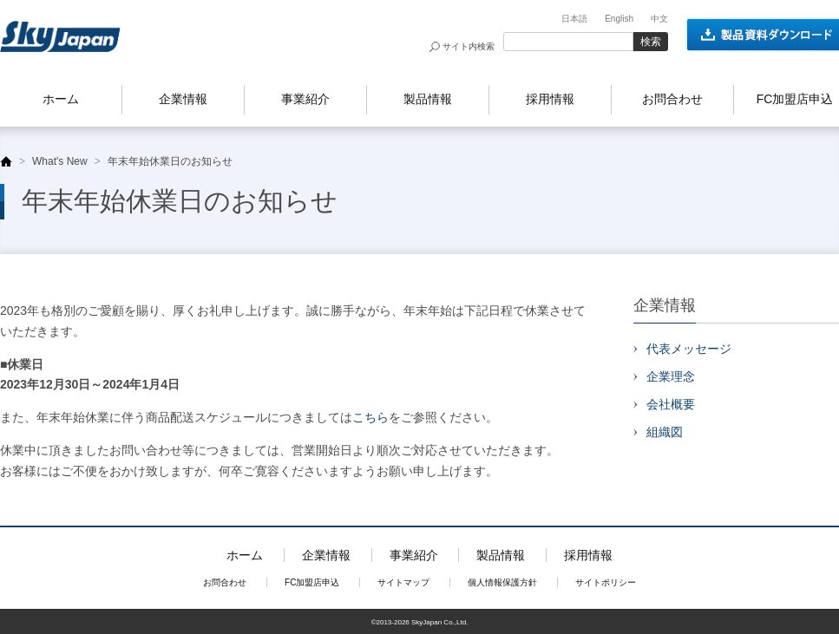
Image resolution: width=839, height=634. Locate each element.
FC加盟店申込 (312, 582)
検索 (650, 42)
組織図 (664, 432)
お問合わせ (672, 99)
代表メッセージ (688, 349)
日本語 (574, 18)
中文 (659, 18)
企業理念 (670, 376)
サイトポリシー (605, 582)
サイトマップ (403, 582)
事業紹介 (305, 99)
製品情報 (427, 99)
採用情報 (550, 99)
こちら (370, 417)
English (619, 18)
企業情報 (183, 99)
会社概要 (670, 404)
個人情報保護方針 (502, 582)
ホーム (61, 99)
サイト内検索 (468, 46)
